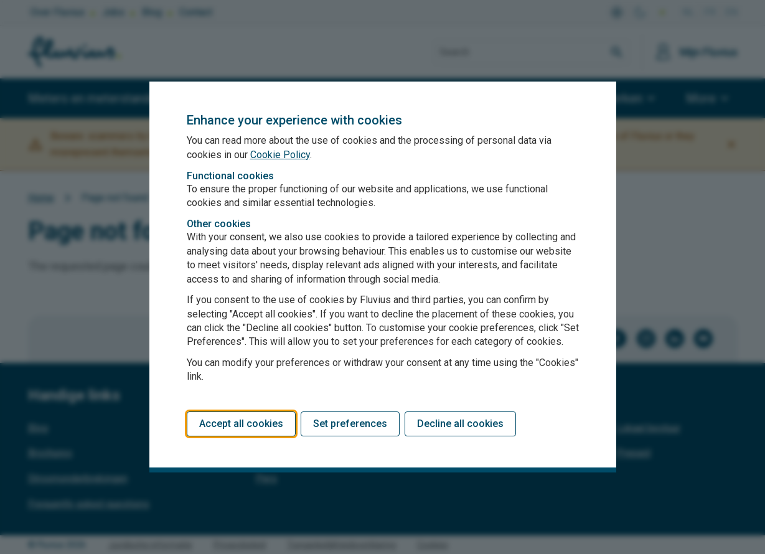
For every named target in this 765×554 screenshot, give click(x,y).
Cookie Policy (280, 155)
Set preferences (350, 424)
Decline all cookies (460, 424)
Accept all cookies (241, 424)
